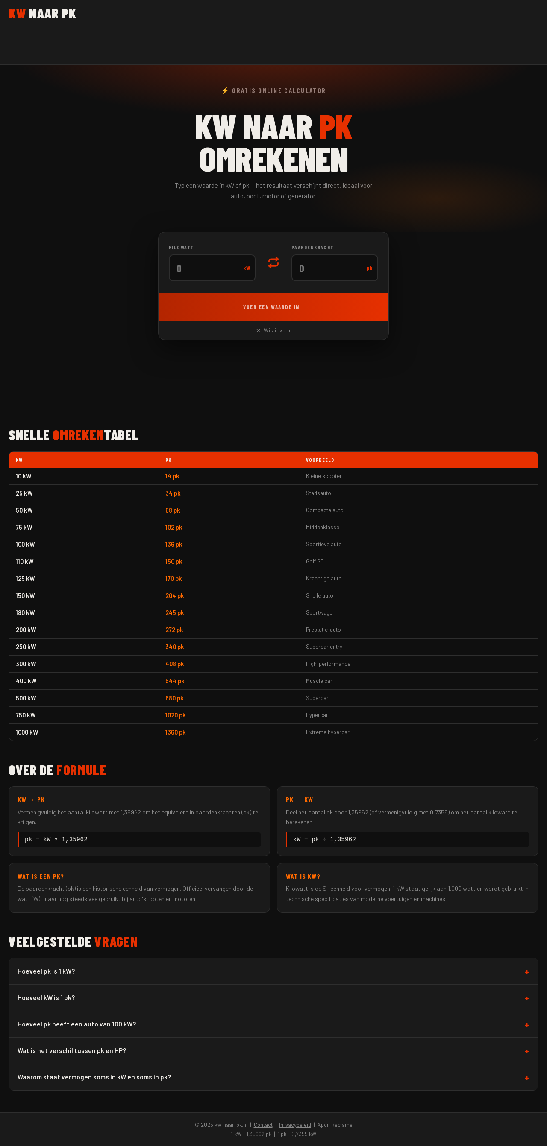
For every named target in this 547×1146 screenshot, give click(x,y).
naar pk (42, 13)
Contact (263, 1124)
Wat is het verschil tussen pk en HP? (72, 1052)
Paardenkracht (312, 247)
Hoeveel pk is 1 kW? (46, 972)
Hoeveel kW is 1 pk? (46, 999)
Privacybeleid (295, 1124)
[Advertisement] (273, 385)
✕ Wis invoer (273, 330)
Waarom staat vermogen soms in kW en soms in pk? (94, 1078)
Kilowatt (181, 247)
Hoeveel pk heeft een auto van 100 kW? (77, 1025)
